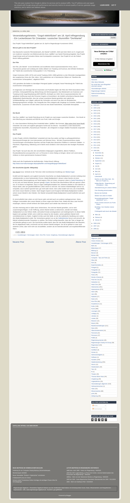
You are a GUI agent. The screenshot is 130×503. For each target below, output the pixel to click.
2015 (95, 134)
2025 (95, 108)
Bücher (93, 255)
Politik (93, 337)
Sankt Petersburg (77, 180)
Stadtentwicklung (96, 362)
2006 (95, 228)
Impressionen (95, 289)
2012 (95, 142)
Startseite (50, 242)
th (91, 371)
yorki (92, 393)
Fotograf (93, 267)
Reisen (93, 347)
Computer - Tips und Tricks (99, 257)
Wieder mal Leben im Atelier (103, 195)
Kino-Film (43, 235)
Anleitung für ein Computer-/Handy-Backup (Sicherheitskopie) (31, 470)
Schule (93, 352)
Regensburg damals (97, 340)
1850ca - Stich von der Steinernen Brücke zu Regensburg (84, 477)
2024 (95, 110)
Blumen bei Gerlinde (101, 193)
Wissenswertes (96, 391)
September (98, 161)
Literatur (93, 316)
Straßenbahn (95, 367)
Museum (94, 321)
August (97, 163)
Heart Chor (94, 284)
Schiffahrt (94, 350)
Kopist (47, 182)
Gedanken (94, 282)
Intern (37, 235)
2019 (95, 124)
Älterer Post (81, 242)
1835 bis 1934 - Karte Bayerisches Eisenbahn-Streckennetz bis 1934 (87, 479)
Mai (96, 171)
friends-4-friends (96, 277)
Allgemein (94, 238)
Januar (97, 220)
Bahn (93, 245)
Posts (95, 405)
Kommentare (97, 409)
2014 (95, 137)
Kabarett (93, 296)
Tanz (92, 369)
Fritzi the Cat (95, 279)
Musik (93, 323)
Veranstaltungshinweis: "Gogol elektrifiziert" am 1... (104, 199)
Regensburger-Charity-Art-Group (101, 342)
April (96, 174)
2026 (95, 105)
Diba (92, 260)
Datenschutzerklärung (98, 93)
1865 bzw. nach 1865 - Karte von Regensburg (80, 470)
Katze (93, 299)
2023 (95, 113)
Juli (96, 166)
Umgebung (54, 235)
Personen (94, 335)
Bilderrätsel (94, 248)
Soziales (93, 359)
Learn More (104, 5)
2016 (95, 132)
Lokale (93, 318)
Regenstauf (94, 345)
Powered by (104, 70)
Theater (93, 374)
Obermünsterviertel (97, 330)
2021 (95, 118)
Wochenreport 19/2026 (20, 473)
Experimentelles (96, 265)
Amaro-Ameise (95, 241)
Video (93, 388)
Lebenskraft (98, 176)
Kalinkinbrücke (63, 218)
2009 (95, 150)
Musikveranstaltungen (98, 325)
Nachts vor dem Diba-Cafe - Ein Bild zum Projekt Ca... (104, 179)
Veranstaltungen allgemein (66, 235)
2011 (95, 145)
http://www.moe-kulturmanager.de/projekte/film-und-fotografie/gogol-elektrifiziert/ (39, 163)
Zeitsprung (94, 396)
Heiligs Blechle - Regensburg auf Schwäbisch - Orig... (105, 184)
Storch (93, 364)
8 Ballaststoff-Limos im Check (22, 477)
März (97, 214)
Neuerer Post (18, 242)
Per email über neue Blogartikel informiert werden (100, 85)
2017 (95, 129)
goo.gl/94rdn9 (57, 489)
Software (94, 357)
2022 (95, 116)
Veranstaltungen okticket (98, 88)
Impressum (94, 95)
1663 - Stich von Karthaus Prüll (76, 482)
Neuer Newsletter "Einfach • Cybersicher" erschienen (29, 475)
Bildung (93, 250)
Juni (96, 169)
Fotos (93, 274)
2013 (95, 140)
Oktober (97, 158)
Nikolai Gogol (69, 172)
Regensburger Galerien (98, 91)
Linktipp (93, 313)
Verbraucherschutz (97, 386)
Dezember (98, 153)
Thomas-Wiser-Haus (97, 376)
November (98, 155)
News (93, 328)
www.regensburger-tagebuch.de (36, 489)
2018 (95, 126)
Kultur (93, 306)
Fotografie (94, 272)
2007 (95, 226)
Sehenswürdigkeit (96, 354)
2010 (95, 148)
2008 (95, 223)
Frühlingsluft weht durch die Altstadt (105, 211)
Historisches (95, 287)
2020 (95, 121)
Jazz (92, 294)
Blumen (93, 253)
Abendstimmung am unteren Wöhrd (105, 187)
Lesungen (94, 311)
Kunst (48, 235)
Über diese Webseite (97, 82)
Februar (97, 217)
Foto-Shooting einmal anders (103, 190)
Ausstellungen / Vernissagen (26, 235)
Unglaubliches (95, 381)
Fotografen (94, 270)
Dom (92, 262)
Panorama (94, 333)
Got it (113, 5)
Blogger (68, 495)
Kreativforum (95, 304)
